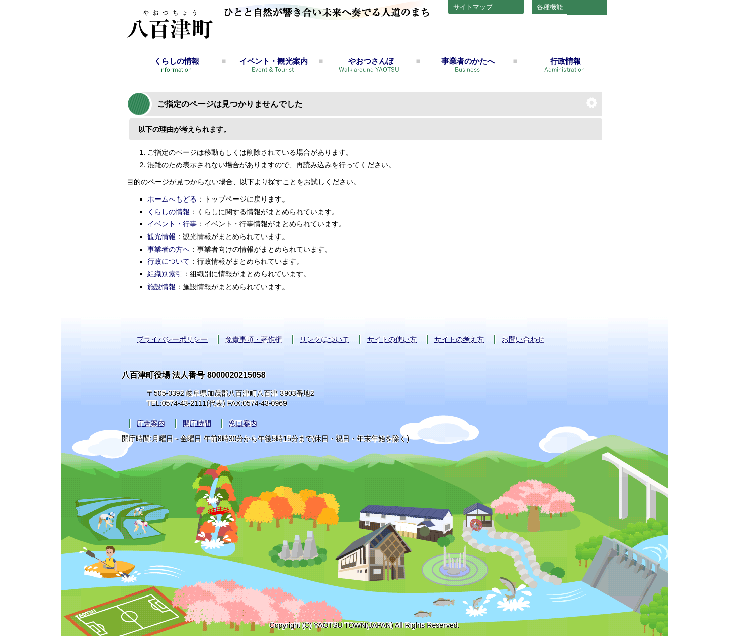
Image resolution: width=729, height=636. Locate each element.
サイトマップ (473, 7)
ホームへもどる (172, 199)
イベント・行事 (172, 224)
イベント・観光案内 (273, 61)
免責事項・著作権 (253, 339)
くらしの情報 (176, 61)
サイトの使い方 (392, 339)
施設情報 (161, 287)
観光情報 (161, 236)
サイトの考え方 (459, 339)
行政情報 (565, 61)
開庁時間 (197, 423)
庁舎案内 (151, 423)
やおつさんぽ (371, 61)
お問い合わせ (523, 339)
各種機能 (550, 7)
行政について (168, 261)
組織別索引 (165, 274)
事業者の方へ (168, 249)
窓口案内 (243, 423)
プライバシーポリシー (172, 339)
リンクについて (324, 339)
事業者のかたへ (468, 61)
